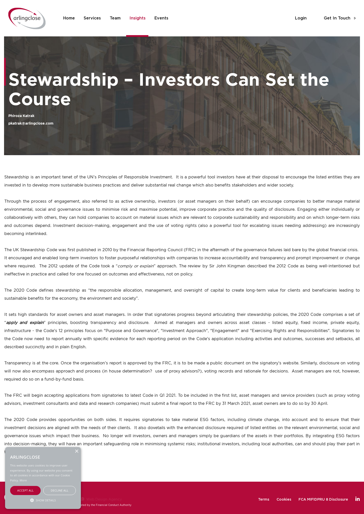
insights (137, 18)
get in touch (337, 18)
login (301, 18)
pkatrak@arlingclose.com (30, 123)
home (69, 18)
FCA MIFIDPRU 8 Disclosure (323, 499)
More (23, 480)
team (115, 18)
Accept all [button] (25, 490)
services (92, 18)
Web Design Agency (104, 499)
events (161, 18)
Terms (263, 499)
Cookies (284, 499)
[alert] (43, 478)
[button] (43, 500)
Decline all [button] (60, 490)
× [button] (76, 451)
